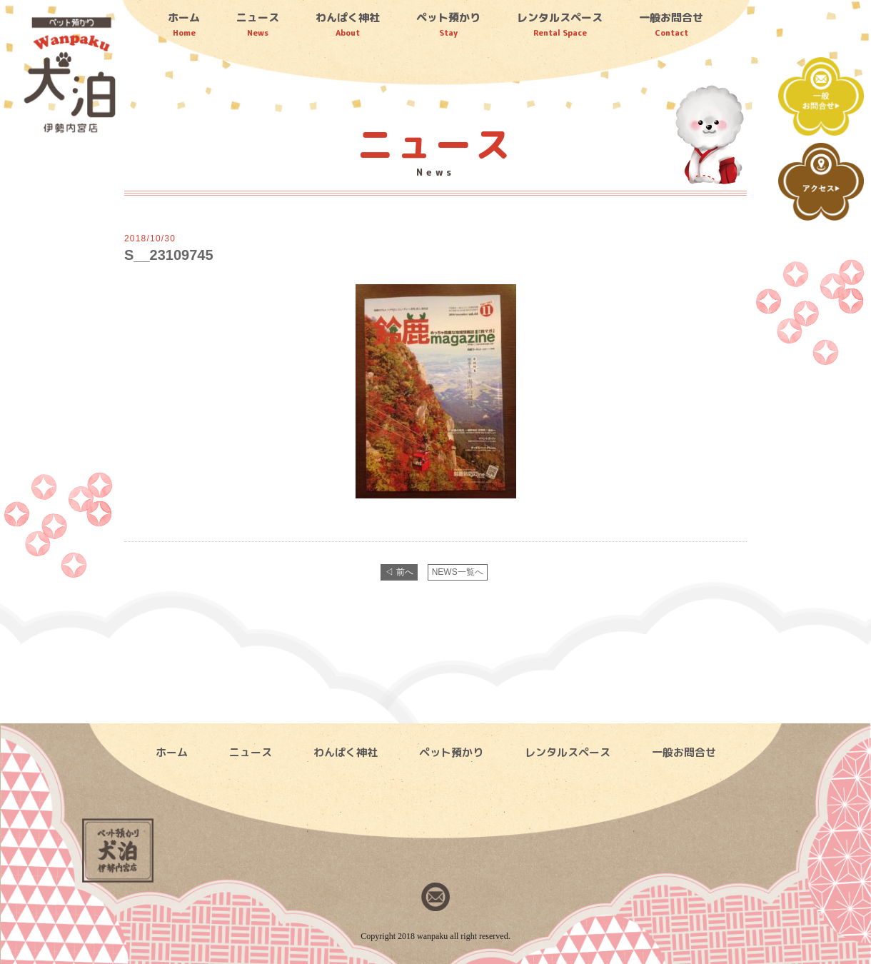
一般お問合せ (671, 24)
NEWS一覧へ (457, 572)
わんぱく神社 (348, 24)
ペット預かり (448, 24)
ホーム (184, 24)
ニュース (257, 24)
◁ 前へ (399, 572)
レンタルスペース (560, 24)
